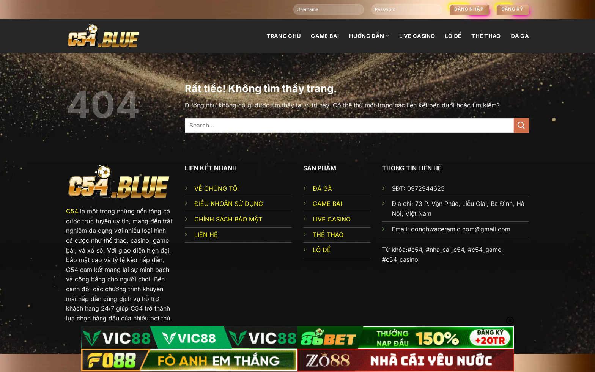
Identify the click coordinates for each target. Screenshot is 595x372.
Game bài (325, 36)
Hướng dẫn (369, 35)
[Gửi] (521, 125)
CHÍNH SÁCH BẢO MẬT (228, 219)
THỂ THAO (328, 235)
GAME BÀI (327, 203)
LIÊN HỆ (206, 235)
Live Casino (417, 36)
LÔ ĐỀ (322, 250)
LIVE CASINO (332, 219)
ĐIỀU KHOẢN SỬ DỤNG (228, 203)
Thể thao (486, 36)
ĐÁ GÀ (322, 188)
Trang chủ (284, 36)
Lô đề (453, 36)
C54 (72, 211)
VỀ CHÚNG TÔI (216, 188)
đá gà (520, 36)
